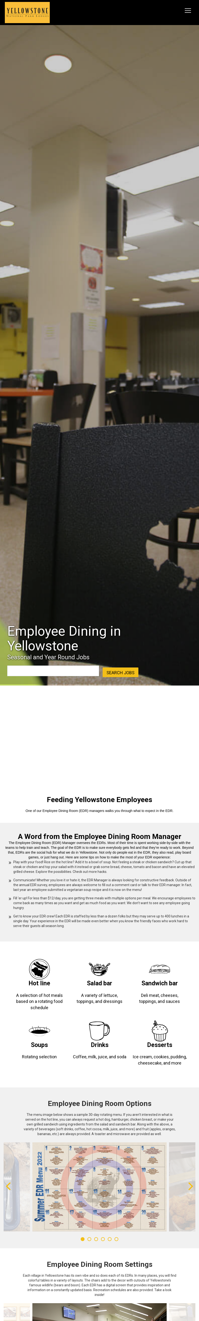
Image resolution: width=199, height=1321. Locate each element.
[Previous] (9, 1186)
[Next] (190, 1186)
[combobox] (34, 670)
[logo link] (27, 12)
